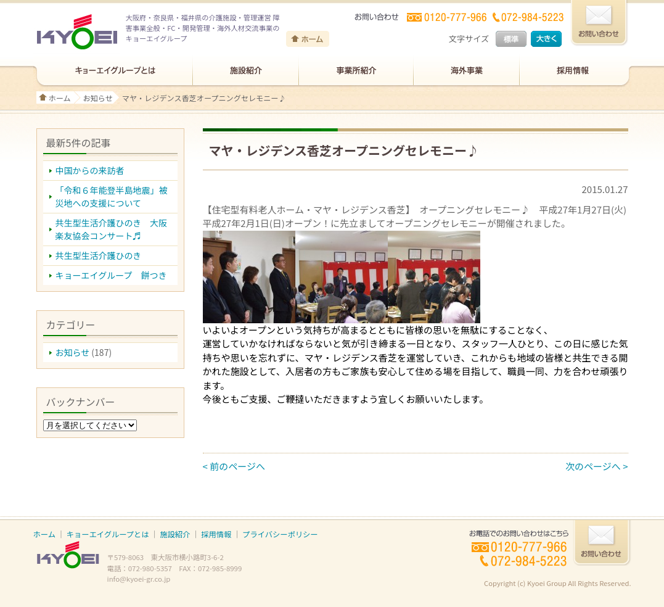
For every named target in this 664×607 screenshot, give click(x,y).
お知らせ (98, 98)
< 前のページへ (234, 466)
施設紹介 (175, 534)
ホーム (60, 98)
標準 (511, 39)
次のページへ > (596, 466)
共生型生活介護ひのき (98, 255)
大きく (546, 39)
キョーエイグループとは (108, 534)
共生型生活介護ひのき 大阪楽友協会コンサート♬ (111, 229)
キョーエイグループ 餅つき (111, 275)
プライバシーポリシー (280, 534)
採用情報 (216, 534)
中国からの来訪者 (90, 170)
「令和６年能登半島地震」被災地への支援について (111, 196)
